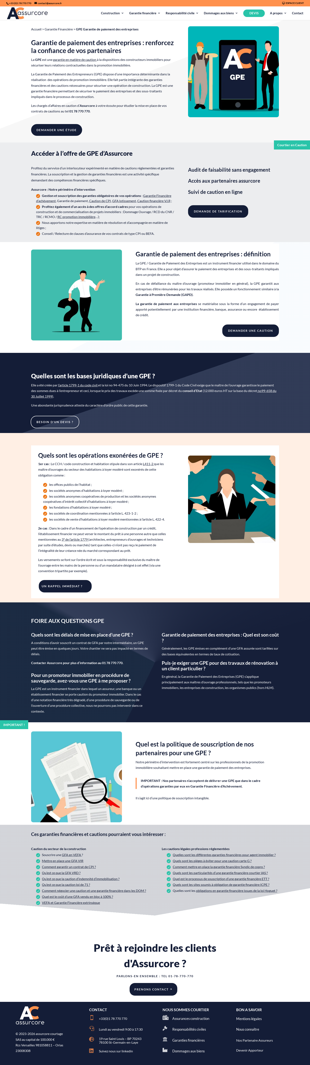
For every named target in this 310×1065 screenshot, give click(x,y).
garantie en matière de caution (75, 60)
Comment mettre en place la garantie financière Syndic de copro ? (219, 867)
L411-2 (148, 464)
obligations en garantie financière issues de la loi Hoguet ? (236, 891)
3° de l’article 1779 (75, 539)
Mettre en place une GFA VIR (62, 861)
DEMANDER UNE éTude (56, 130)
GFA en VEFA (71, 855)
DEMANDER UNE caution (250, 330)
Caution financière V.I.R (153, 201)
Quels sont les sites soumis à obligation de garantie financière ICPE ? (221, 884)
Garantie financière (142, 13)
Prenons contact (151, 989)
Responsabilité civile (180, 13)
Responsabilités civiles (189, 1029)
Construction (110, 13)
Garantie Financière (59, 29)
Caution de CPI (100, 201)
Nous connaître (247, 1029)
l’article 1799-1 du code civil (77, 385)
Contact (297, 13)
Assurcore (87, 105)
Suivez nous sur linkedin (116, 1051)
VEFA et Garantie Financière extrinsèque (71, 903)
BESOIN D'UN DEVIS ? (54, 422)
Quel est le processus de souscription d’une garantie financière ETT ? (221, 879)
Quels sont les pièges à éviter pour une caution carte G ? (212, 861)
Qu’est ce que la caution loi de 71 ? (66, 884)
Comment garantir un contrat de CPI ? (69, 867)
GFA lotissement (124, 201)
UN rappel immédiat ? (62, 586)
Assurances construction (190, 1018)
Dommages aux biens (219, 13)
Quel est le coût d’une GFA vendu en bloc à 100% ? (77, 897)
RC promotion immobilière (76, 217)
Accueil (36, 29)
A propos (276, 13)
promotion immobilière (113, 65)
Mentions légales (249, 1019)
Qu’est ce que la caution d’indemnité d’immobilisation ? (80, 879)
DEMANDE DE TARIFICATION (218, 211)
